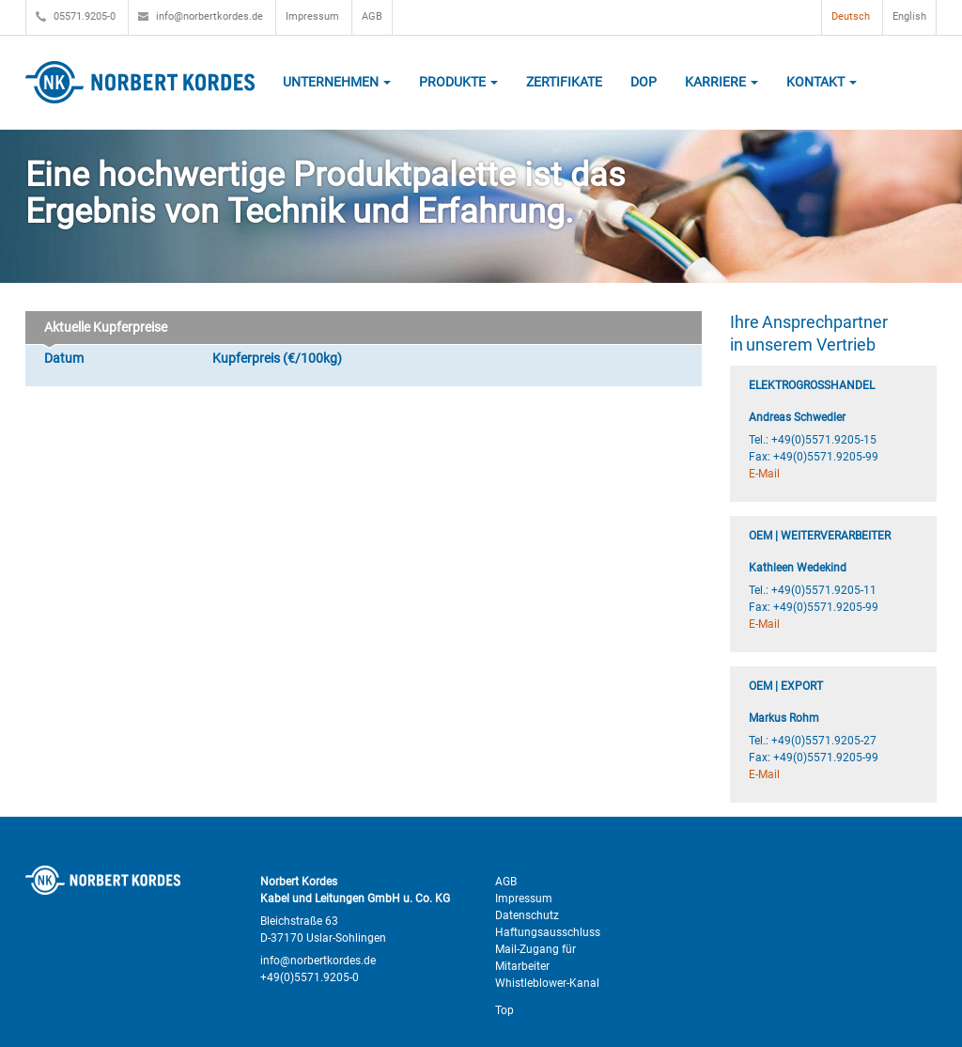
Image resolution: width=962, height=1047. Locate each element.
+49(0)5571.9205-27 (824, 740)
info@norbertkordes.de (200, 16)
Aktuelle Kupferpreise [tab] (102, 332)
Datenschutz (527, 915)
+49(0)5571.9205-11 (824, 590)
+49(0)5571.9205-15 (824, 439)
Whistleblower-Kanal (547, 983)
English (909, 16)
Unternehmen (337, 81)
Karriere (721, 81)
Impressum (312, 16)
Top (504, 1010)
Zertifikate (564, 81)
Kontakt (821, 81)
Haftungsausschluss (547, 932)
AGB (372, 16)
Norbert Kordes (140, 82)
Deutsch (850, 16)
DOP (643, 81)
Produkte (458, 81)
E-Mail (764, 473)
